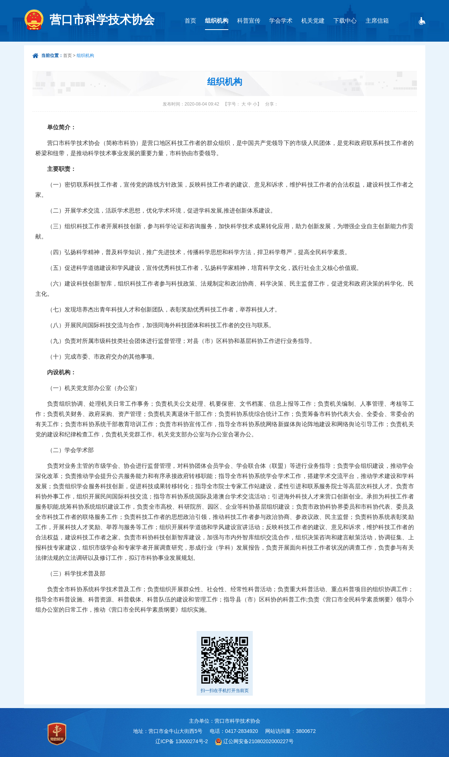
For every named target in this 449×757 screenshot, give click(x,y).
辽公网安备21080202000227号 (258, 741)
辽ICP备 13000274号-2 (181, 741)
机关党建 (313, 21)
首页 (190, 21)
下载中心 (345, 21)
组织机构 (216, 21)
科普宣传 (248, 21)
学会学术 (281, 21)
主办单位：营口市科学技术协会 (224, 721)
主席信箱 (377, 21)
